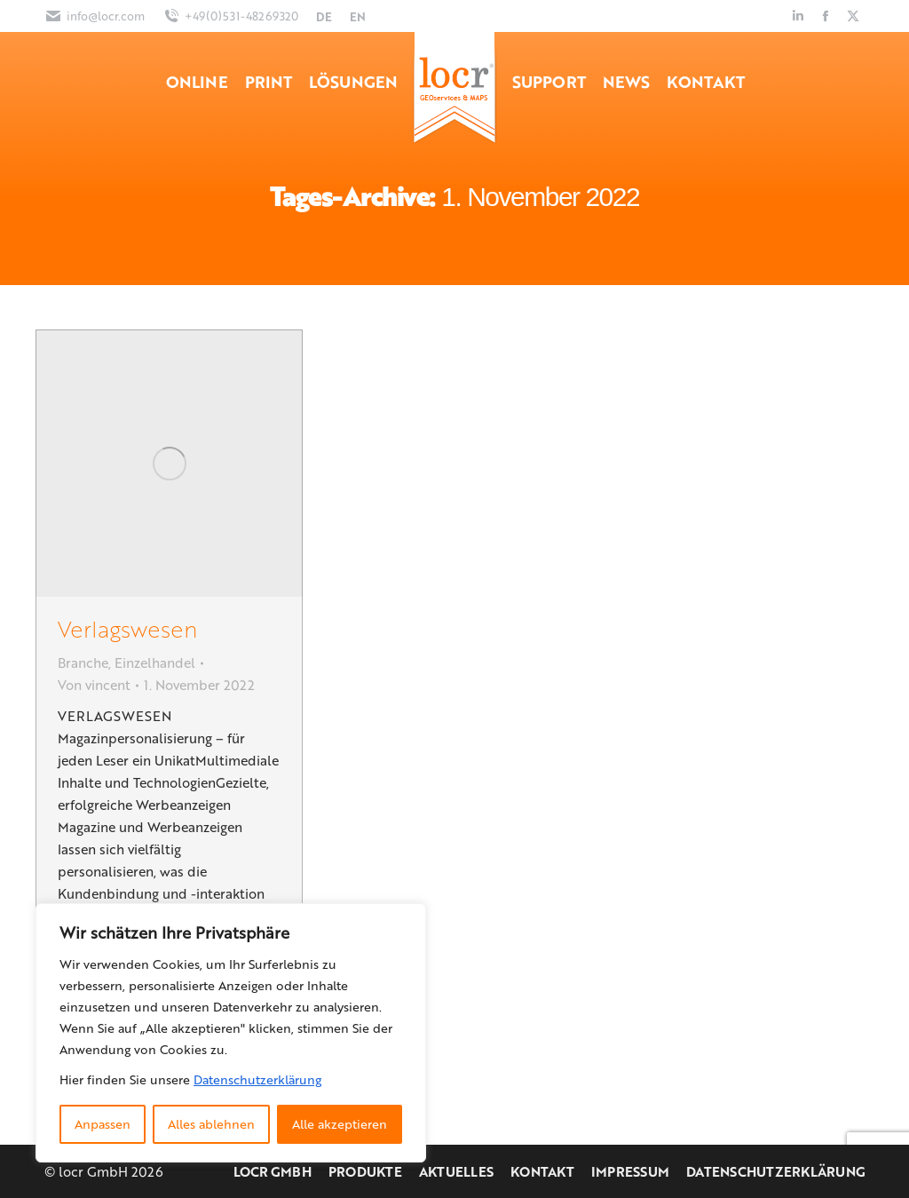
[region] (231, 1032)
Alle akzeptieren (339, 1123)
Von (94, 684)
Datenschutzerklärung (257, 1079)
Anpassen (102, 1123)
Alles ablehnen (211, 1123)
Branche (83, 662)
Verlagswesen (127, 628)
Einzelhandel (155, 662)
